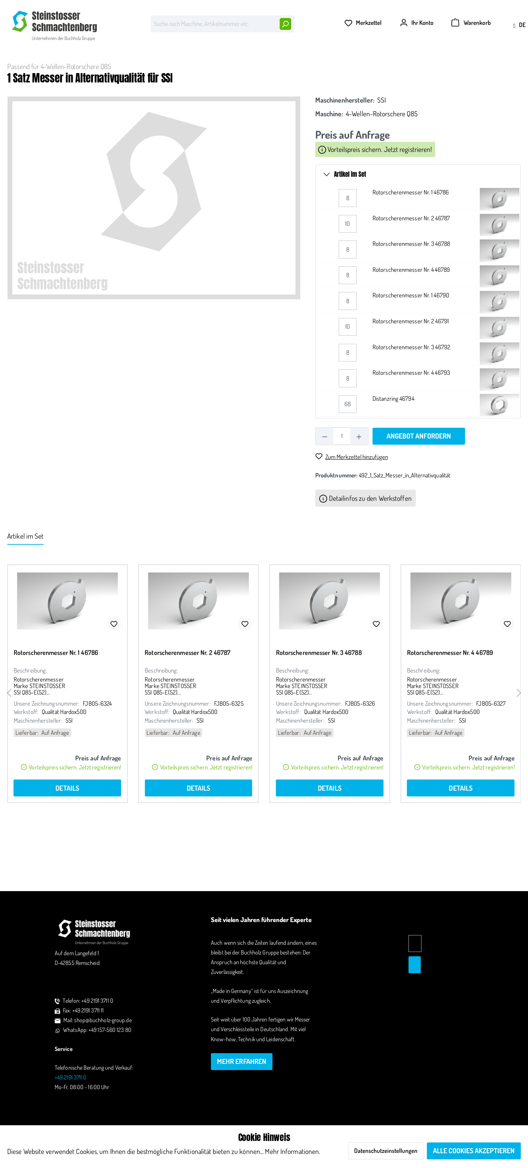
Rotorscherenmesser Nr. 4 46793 (411, 428)
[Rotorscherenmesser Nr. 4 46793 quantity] (348, 434)
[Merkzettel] (361, 44)
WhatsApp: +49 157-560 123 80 (97, 1029)
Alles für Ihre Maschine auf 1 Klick (47, 8)
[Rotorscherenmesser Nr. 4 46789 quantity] (348, 331)
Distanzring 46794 (393, 454)
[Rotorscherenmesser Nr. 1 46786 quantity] (348, 253)
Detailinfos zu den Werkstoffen (365, 553)
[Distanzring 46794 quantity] (348, 459)
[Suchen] (281, 42)
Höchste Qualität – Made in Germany (291, 8)
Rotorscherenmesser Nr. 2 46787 (411, 273)
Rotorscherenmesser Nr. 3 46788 (411, 299)
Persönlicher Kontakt (209, 8)
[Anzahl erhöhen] (359, 491)
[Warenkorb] (468, 44)
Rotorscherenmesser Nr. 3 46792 (411, 402)
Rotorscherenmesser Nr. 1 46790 (411, 351)
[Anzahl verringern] (324, 491)
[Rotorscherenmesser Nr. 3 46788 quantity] (348, 305)
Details (67, 843)
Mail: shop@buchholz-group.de (97, 1020)
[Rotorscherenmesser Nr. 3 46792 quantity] (348, 408)
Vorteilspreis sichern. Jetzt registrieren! (375, 204)
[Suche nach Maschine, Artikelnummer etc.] (209, 42)
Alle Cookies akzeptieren (474, 1150)
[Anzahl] (342, 491)
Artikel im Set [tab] (25, 591)
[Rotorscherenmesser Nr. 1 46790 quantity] (348, 356)
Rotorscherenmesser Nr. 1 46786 (411, 247)
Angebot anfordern (419, 491)
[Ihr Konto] (415, 44)
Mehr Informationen (292, 1151)
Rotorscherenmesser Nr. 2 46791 (411, 376)
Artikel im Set (350, 229)
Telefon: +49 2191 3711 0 (88, 1000)
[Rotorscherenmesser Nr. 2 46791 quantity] (348, 382)
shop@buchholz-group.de (443, 7)
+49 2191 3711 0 (505, 7)
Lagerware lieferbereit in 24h (133, 8)
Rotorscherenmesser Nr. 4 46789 (411, 325)
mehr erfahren (241, 1061)
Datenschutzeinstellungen (386, 1150)
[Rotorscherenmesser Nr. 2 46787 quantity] (348, 279)
